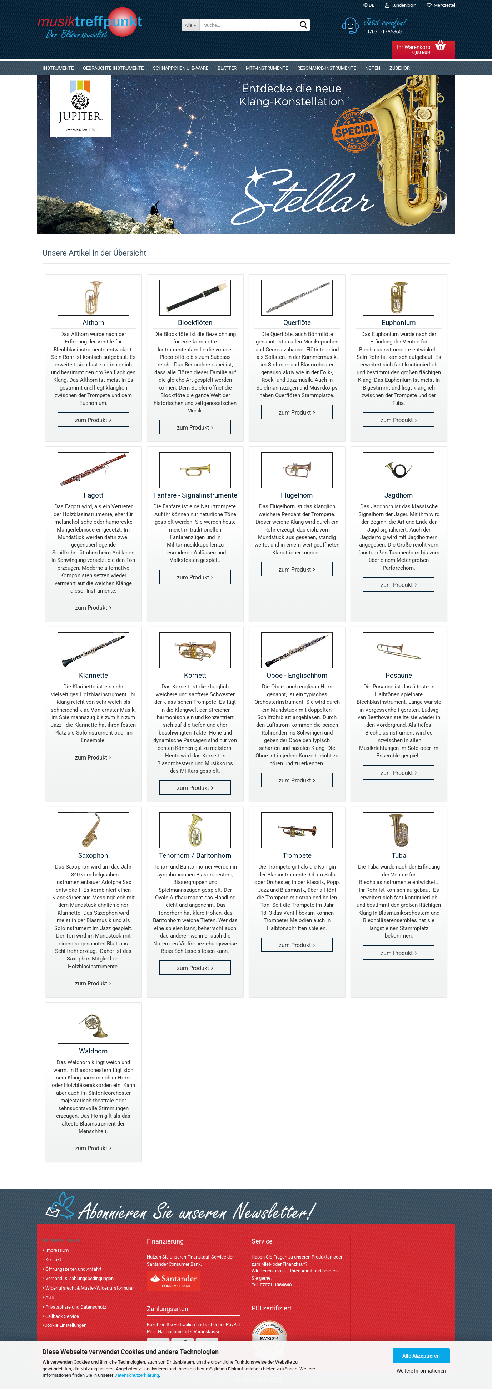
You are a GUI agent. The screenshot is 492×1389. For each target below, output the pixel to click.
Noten (372, 68)
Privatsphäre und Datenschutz (75, 1307)
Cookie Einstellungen (65, 1325)
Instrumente (58, 68)
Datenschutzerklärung (136, 1375)
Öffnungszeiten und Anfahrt (72, 1269)
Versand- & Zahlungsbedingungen (79, 1278)
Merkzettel (441, 5)
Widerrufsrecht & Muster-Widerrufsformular (89, 1288)
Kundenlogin (400, 5)
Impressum (56, 1250)
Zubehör (399, 68)
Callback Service (61, 1316)
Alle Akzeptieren (421, 1356)
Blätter (227, 68)
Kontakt (52, 1259)
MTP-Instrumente (267, 68)
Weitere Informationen (421, 1371)
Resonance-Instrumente (326, 68)
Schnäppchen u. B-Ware (180, 68)
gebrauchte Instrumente (113, 68)
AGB (49, 1297)
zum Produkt (91, 420)
